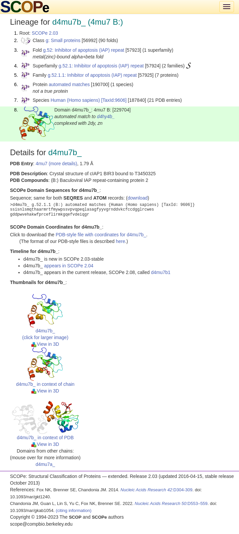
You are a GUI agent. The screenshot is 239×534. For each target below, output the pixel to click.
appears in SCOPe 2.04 (68, 265)
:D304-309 (157, 489)
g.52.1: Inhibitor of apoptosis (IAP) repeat (101, 65)
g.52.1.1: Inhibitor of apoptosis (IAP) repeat (92, 75)
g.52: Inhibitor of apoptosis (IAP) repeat (83, 50)
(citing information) (73, 510)
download (138, 198)
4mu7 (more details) (56, 163)
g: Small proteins (63, 40)
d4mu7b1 (160, 272)
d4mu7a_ (45, 464)
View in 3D (45, 344)
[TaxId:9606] (113, 100)
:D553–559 (171, 503)
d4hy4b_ (106, 116)
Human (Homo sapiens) (75, 100)
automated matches (69, 84)
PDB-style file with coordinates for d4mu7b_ (101, 234)
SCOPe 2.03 (45, 33)
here (120, 241)
